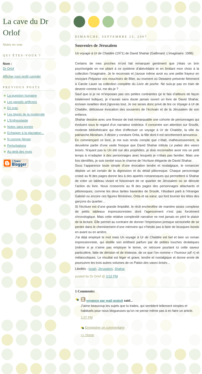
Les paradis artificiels (22, 102)
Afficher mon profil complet (22, 76)
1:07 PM (87, 317)
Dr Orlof (8, 68)
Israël (92, 268)
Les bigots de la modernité (26, 114)
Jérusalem (105, 268)
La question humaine (22, 95)
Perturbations (16, 145)
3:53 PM (112, 276)
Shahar (120, 268)
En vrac (12, 108)
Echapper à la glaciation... (25, 133)
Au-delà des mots (19, 151)
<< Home (87, 335)
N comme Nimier (19, 139)
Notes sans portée (20, 126)
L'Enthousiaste (17, 120)
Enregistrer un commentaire (104, 327)
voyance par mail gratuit (104, 300)
